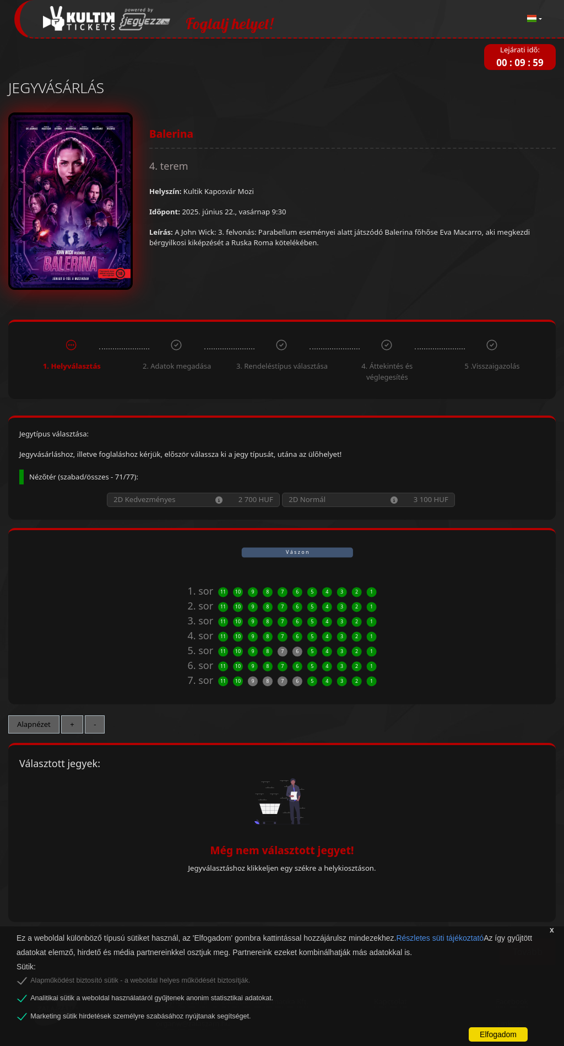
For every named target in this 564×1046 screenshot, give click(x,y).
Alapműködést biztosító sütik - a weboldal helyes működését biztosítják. (140, 980)
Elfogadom (498, 1034)
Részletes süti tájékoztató (440, 938)
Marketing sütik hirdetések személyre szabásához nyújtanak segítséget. (140, 1016)
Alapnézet (34, 724)
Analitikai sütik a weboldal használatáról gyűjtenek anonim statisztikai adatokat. (151, 998)
